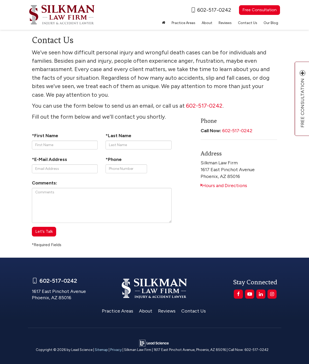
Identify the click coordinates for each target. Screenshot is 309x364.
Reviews (225, 23)
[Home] (163, 23)
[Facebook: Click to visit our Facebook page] (238, 294)
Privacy (116, 350)
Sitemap (101, 350)
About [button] (207, 23)
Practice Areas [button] (183, 23)
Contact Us (247, 23)
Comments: (44, 183)
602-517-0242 (237, 131)
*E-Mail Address (49, 159)
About (145, 311)
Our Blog (271, 23)
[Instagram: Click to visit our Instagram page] (272, 294)
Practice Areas (117, 311)
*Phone (114, 159)
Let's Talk (44, 231)
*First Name (45, 135)
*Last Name (118, 135)
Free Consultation (259, 9)
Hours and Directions (224, 185)
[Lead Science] (154, 342)
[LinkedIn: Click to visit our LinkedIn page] (261, 294)
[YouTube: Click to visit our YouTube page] (249, 294)
